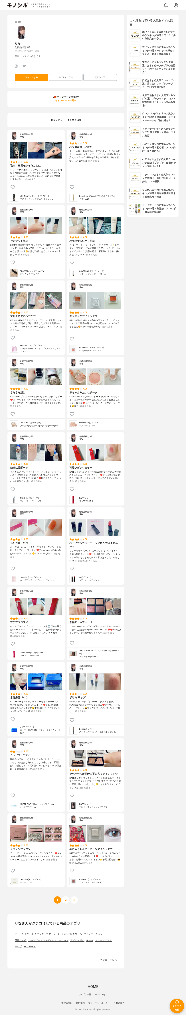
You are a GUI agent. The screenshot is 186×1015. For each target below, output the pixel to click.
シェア (100, 77)
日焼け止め (21, 940)
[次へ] (65, 900)
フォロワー (65, 77)
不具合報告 (119, 1003)
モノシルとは (101, 994)
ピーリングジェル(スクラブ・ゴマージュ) (37, 934)
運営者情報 (66, 1003)
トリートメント (103, 940)
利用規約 (80, 1003)
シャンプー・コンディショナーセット (48, 940)
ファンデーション (93, 934)
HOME (93, 986)
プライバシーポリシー (99, 1003)
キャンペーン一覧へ (65, 100)
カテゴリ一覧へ (108, 959)
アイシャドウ (77, 940)
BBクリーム (30, 946)
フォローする (31, 77)
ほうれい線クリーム (71, 934)
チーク (89, 940)
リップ (18, 946)
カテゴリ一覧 (84, 994)
